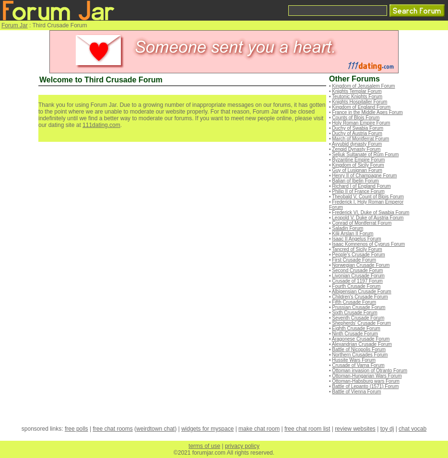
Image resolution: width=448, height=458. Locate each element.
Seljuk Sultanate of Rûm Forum (365, 154)
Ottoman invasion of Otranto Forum (369, 370)
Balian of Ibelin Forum (355, 180)
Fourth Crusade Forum (356, 286)
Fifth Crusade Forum (354, 302)
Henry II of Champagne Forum (364, 175)
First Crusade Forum (354, 260)
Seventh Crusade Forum (358, 318)
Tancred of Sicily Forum (357, 249)
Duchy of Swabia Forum (357, 128)
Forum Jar (14, 25)
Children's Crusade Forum (360, 296)
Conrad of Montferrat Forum (361, 223)
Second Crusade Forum (357, 270)
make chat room (259, 428)
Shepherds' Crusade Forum (361, 323)
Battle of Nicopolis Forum (359, 349)
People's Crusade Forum (358, 254)
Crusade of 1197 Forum (357, 281)
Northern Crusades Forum (360, 354)
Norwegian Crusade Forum (360, 265)
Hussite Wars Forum (354, 360)
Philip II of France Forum (358, 191)
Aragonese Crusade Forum (361, 339)
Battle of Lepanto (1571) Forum (365, 386)
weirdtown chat (155, 428)
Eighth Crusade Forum (356, 328)
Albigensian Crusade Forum (361, 291)
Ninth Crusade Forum (355, 333)
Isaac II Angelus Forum (356, 238)
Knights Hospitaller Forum (359, 101)
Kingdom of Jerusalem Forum (363, 86)
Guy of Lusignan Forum (357, 170)
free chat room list (307, 428)
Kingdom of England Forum (361, 107)
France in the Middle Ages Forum (367, 112)
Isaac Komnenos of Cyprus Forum (368, 244)
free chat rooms (112, 428)
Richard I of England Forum (361, 186)
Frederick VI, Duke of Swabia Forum (370, 212)
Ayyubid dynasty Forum (357, 144)
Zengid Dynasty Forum (356, 149)
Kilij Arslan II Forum (352, 233)
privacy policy (242, 446)
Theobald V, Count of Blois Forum (368, 196)
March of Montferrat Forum (360, 138)
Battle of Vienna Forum (356, 391)
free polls (76, 428)
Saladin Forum (347, 228)
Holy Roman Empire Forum (361, 123)
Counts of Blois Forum (355, 117)
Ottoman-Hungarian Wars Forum (366, 375)
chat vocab (412, 428)
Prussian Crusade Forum (358, 307)
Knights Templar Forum (356, 91)
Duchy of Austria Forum (357, 133)
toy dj (387, 428)
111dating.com (101, 125)
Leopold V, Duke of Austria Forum (367, 217)
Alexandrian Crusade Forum (362, 344)
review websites (355, 428)
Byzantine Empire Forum (358, 159)
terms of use (204, 446)
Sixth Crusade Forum (354, 312)
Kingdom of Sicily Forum (358, 165)
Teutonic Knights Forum (357, 96)
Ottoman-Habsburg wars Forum (366, 381)
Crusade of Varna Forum (358, 365)
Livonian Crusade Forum (358, 275)
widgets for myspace (207, 428)
